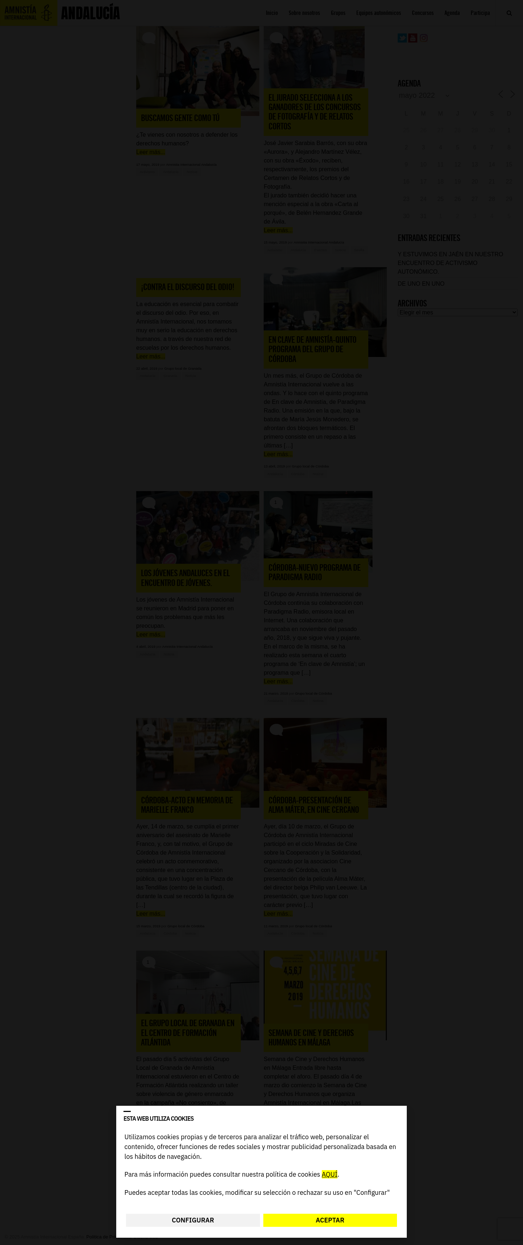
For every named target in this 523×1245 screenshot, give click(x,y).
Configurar (193, 1220)
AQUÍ (329, 1174)
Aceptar (330, 1220)
